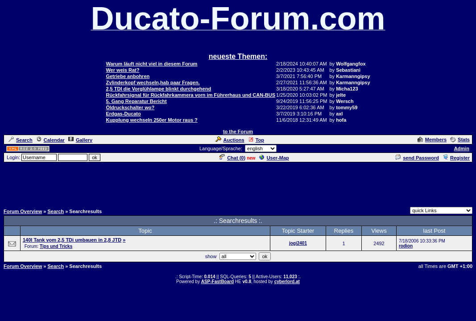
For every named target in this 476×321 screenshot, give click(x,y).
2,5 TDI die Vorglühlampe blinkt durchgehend (158, 88)
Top (256, 140)
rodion (406, 245)
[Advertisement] (238, 183)
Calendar (50, 140)
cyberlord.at (287, 281)
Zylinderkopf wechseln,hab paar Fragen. (152, 82)
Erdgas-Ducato (123, 113)
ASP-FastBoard (217, 281)
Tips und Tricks (56, 246)
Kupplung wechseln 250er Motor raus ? (151, 120)
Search (20, 140)
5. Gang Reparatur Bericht (136, 101)
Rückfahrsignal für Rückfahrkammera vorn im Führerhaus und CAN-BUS (190, 95)
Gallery (80, 140)
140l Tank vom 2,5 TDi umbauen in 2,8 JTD (72, 240)
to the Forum (238, 131)
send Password (417, 157)
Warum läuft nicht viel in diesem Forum (151, 63)
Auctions (229, 140)
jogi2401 (298, 243)
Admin (461, 148)
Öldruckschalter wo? (130, 107)
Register (456, 157)
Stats (460, 139)
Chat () (232, 157)
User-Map (274, 157)
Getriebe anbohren (127, 76)
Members (432, 139)
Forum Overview (23, 211)
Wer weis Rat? (122, 70)
